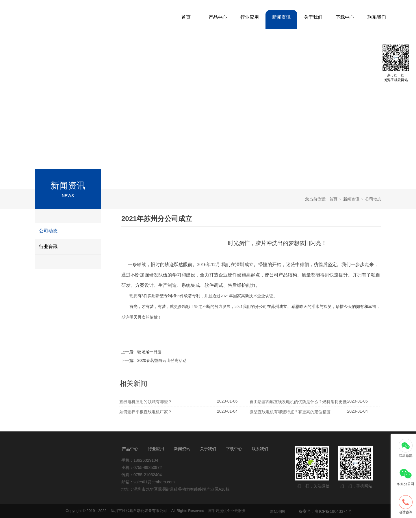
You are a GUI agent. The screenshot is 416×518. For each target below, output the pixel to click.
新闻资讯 (281, 17)
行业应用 (249, 17)
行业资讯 (48, 246)
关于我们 (313, 17)
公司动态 (48, 230)
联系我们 (376, 17)
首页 (186, 17)
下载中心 (345, 17)
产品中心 (218, 17)
